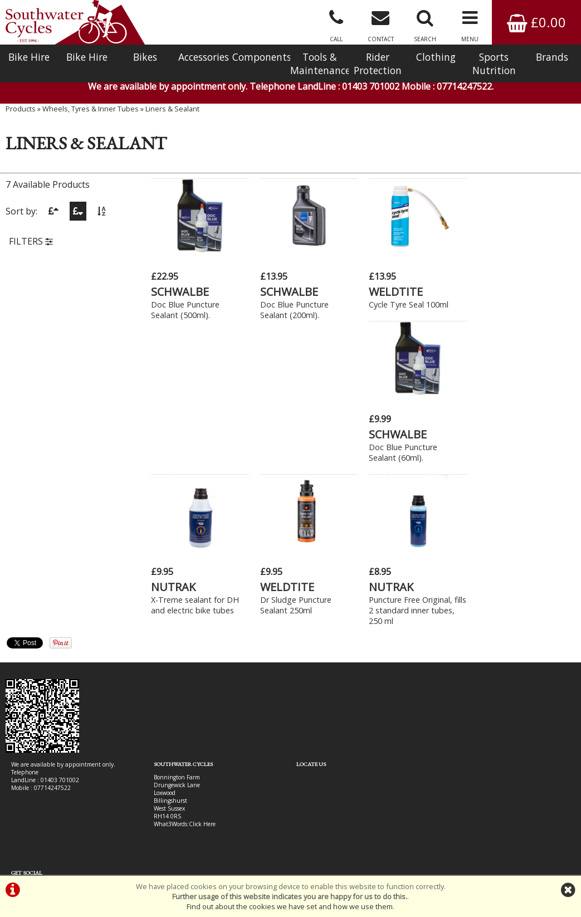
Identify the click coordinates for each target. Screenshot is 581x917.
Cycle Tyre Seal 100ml (408, 304)
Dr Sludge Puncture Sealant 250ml (295, 462)
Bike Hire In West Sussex (43, 834)
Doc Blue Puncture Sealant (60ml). (511, 309)
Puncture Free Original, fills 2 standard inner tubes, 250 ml (417, 468)
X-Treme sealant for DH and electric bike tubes (195, 462)
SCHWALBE (180, 291)
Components (261, 57)
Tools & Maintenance (319, 63)
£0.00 (536, 22)
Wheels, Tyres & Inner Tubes (90, 109)
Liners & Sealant (172, 109)
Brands (552, 57)
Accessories (203, 57)
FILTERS (31, 241)
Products (21, 109)
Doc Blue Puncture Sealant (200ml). (294, 309)
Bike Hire (29, 57)
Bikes (145, 57)
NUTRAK (173, 444)
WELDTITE (396, 291)
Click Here (202, 681)
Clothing (436, 57)
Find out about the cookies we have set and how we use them (290, 906)
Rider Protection (378, 63)
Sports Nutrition (494, 63)
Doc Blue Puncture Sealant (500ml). (185, 309)
